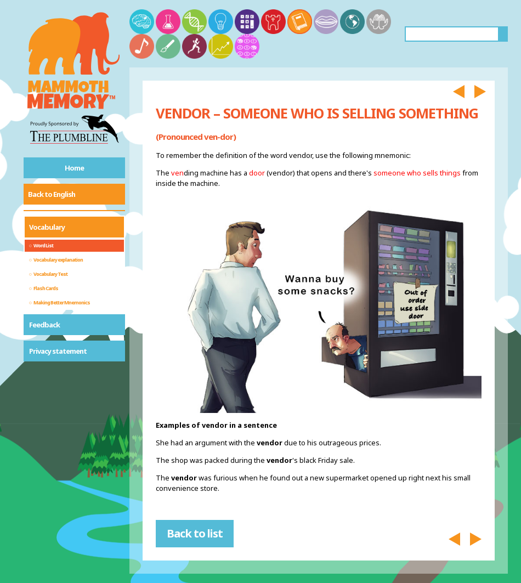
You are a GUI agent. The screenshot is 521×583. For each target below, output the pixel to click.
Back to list (195, 533)
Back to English (51, 194)
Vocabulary (47, 227)
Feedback (44, 325)
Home (74, 168)
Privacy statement (58, 351)
